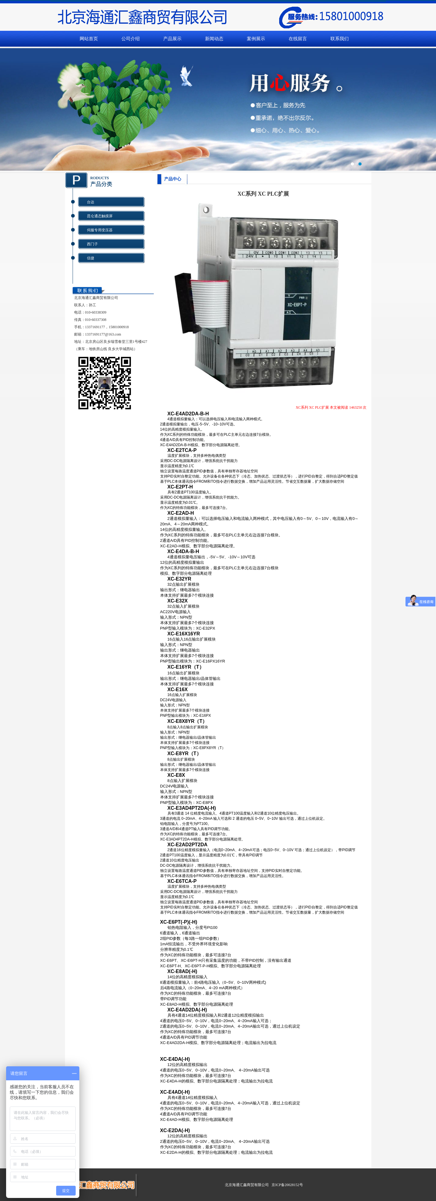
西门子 (92, 244)
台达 (90, 202)
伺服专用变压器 (100, 230)
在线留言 (298, 38)
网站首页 (89, 38)
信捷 (90, 258)
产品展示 (172, 38)
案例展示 (256, 38)
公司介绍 (130, 38)
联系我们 (339, 38)
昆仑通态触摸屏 (100, 216)
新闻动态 (214, 38)
